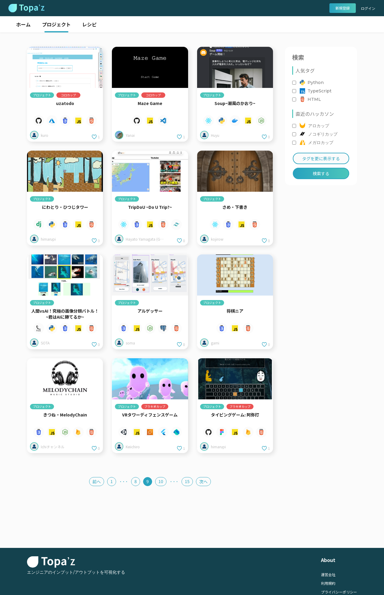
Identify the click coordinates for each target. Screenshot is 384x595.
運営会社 (328, 574)
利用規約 (328, 583)
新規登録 (342, 8)
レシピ (89, 24)
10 (160, 481)
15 (187, 481)
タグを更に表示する (321, 158)
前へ (96, 482)
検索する (321, 173)
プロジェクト (56, 24)
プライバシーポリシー (339, 591)
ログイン (368, 8)
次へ (203, 482)
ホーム (23, 24)
